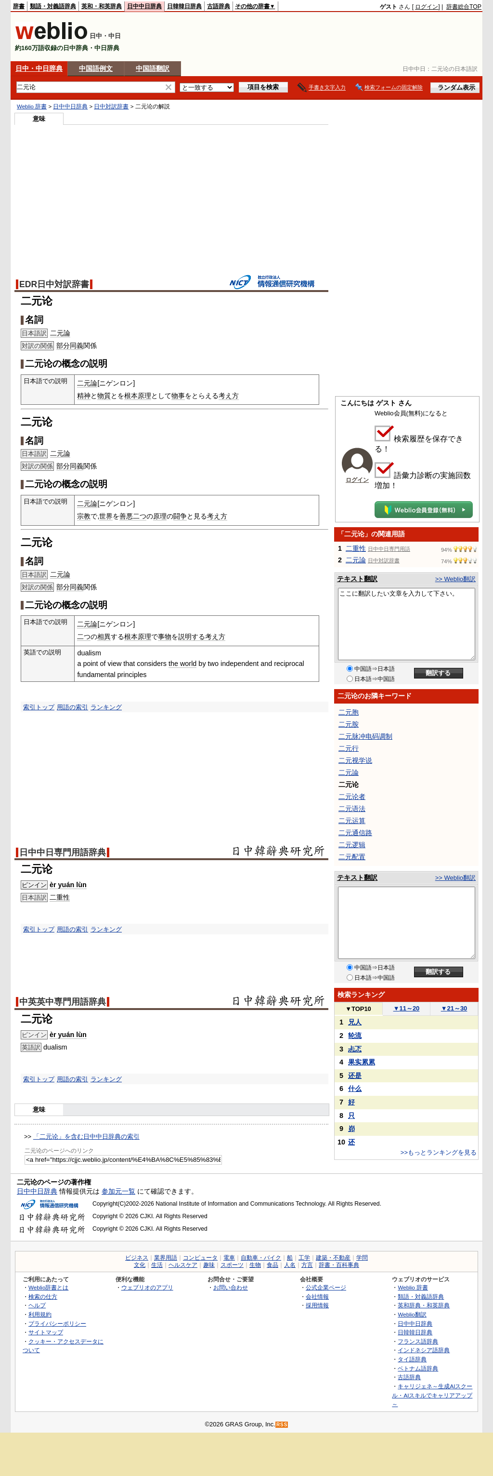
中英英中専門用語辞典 (62, 1002)
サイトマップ (45, 1332)
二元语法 (351, 808)
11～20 (406, 1008)
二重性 (60, 897)
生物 (255, 1265)
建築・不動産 (333, 1258)
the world (182, 663)
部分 (63, 345)
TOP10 (358, 1008)
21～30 (454, 1008)
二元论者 (351, 796)
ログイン (426, 6)
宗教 (84, 516)
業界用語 (165, 1258)
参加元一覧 (118, 1191)
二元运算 (351, 820)
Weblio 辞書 (32, 106)
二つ (139, 516)
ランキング (106, 707)
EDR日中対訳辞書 (54, 284)
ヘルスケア (183, 1265)
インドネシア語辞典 (424, 1350)
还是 (355, 1075)
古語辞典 (218, 6)
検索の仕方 (42, 1296)
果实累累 (361, 1062)
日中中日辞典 (144, 6)
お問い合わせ (230, 1287)
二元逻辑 (351, 845)
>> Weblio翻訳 (455, 579)
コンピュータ (200, 1258)
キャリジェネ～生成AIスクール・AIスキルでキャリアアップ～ (432, 1395)
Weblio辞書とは (48, 1287)
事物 (164, 636)
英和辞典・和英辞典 (424, 1305)
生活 (157, 1265)
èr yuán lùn (68, 885)
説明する (191, 636)
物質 (104, 395)
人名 (290, 1265)
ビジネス (136, 1258)
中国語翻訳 (152, 68)
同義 (76, 345)
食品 (272, 1265)
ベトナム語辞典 (418, 1368)
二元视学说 (355, 760)
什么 (355, 1088)
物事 (178, 395)
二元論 (60, 333)
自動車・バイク (261, 1258)
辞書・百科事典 (339, 1265)
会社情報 (317, 1296)
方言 (307, 1265)
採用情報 (317, 1305)
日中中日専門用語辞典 (62, 852)
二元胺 (348, 724)
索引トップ (38, 707)
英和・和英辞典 (101, 6)
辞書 (19, 6)
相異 (104, 636)
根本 (131, 395)
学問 (362, 1258)
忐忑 (355, 1049)
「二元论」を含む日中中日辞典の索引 (86, 1136)
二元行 (348, 748)
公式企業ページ (326, 1287)
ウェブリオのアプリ (147, 1287)
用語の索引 (72, 707)
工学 (304, 1258)
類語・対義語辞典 (53, 6)
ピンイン (34, 885)
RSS (282, 1424)
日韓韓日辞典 (184, 6)
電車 (229, 1258)
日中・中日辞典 (39, 68)
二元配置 (351, 857)
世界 (106, 516)
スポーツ (232, 1265)
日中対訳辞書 (111, 106)
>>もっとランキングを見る (439, 1152)
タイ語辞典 (412, 1359)
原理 (144, 395)
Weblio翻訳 (412, 1314)
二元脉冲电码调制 (365, 736)
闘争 (180, 516)
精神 (84, 395)
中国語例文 (96, 68)
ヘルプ (37, 1305)
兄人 (355, 1022)
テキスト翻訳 (357, 579)
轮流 (355, 1035)
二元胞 (348, 712)
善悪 (126, 516)
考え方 (229, 395)
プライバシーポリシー (57, 1323)
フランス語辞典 (418, 1341)
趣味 (209, 1265)
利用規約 (40, 1314)
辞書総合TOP (463, 6)
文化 (139, 1265)
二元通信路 (355, 833)
